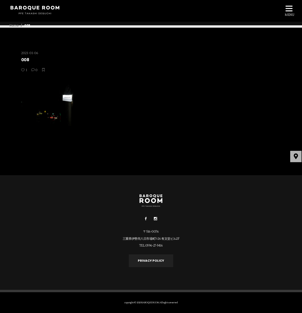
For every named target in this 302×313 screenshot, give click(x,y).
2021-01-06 (29, 53)
